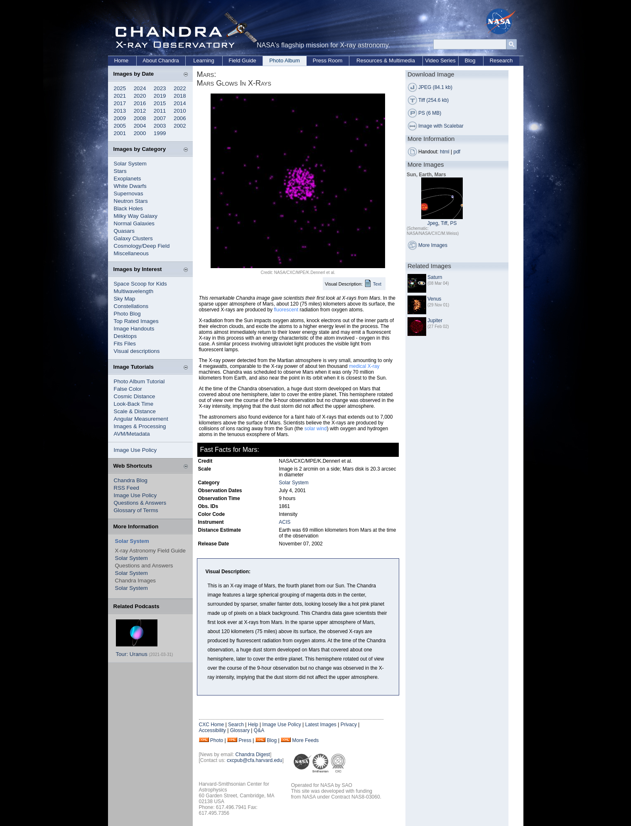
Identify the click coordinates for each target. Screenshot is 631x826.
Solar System (130, 163)
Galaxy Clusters (133, 238)
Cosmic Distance (134, 396)
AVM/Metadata (132, 434)
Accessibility (212, 730)
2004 (140, 126)
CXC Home (211, 724)
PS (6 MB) (429, 113)
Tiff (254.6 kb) (433, 100)
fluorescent (286, 310)
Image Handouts (134, 328)
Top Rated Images (136, 321)
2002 (180, 126)
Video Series (440, 60)
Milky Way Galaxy (135, 216)
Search (236, 724)
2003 (160, 126)
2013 (120, 111)
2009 (120, 118)
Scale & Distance (135, 411)
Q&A (259, 730)
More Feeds (305, 740)
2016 (140, 103)
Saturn (434, 277)
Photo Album (284, 60)
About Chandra (160, 60)
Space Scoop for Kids (140, 284)
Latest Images (320, 724)
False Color (128, 389)
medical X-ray (364, 366)
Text (377, 283)
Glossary (240, 730)
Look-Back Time (134, 404)
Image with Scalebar (441, 126)
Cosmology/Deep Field (142, 246)
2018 (180, 96)
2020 (140, 96)
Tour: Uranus (131, 654)
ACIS (284, 522)
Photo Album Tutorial (139, 381)
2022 (180, 88)
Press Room (328, 60)
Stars (120, 171)
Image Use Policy (135, 450)
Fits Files (125, 343)
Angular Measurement (141, 419)
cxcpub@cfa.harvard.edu (254, 760)
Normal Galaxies (134, 223)
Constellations (131, 306)
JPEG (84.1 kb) (435, 87)
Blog (469, 60)
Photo (216, 740)
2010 (180, 111)
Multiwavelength (134, 291)
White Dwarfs (130, 186)
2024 (140, 88)
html (444, 152)
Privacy (349, 724)
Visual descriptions (137, 351)
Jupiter (434, 320)
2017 (120, 103)
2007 (160, 118)
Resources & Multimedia (385, 60)
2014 (180, 103)
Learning (203, 60)
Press (244, 740)
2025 (120, 88)
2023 (160, 88)
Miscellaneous (131, 253)
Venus (434, 299)
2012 (140, 111)
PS (453, 223)
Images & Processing (140, 426)
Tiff (444, 223)
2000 (140, 133)
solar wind (315, 428)
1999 (160, 133)
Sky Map (124, 299)
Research (501, 60)
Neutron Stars (131, 201)
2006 (180, 118)
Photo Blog (127, 314)
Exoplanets (127, 178)
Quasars (124, 231)
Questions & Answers (140, 503)
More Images (432, 245)
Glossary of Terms (136, 510)
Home (121, 60)
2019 (160, 96)
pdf (457, 152)
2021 (120, 96)
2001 (120, 133)
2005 (120, 126)
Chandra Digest (253, 754)
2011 (160, 111)
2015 (160, 103)
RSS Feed (127, 488)
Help (253, 724)
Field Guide (242, 60)
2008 (140, 118)
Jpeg (432, 223)
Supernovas (128, 193)
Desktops (125, 336)
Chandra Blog (131, 480)
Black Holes (128, 208)
